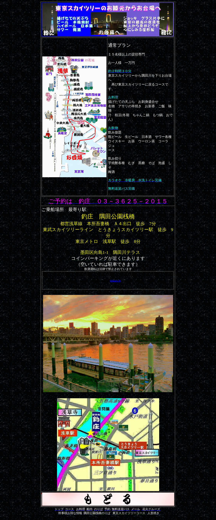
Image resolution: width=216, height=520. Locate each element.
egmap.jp (115, 280)
